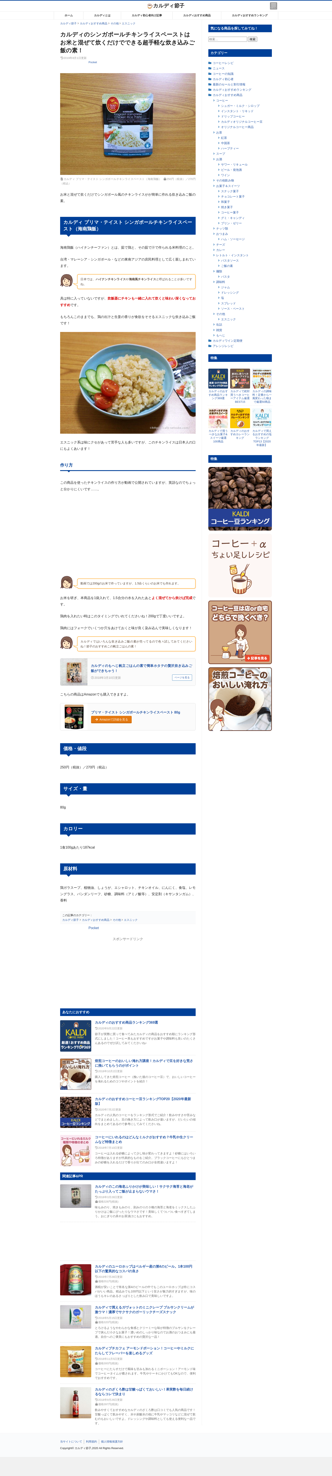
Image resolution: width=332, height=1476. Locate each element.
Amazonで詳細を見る (111, 719)
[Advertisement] (166, 1466)
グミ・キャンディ (233, 218)
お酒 (219, 159)
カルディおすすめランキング (250, 15)
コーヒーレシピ (223, 63)
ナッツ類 (222, 228)
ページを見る (182, 677)
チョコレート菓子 (233, 196)
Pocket (93, 62)
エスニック (228, 319)
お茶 (219, 132)
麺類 (219, 271)
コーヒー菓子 (230, 212)
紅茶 (224, 137)
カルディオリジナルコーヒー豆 (242, 121)
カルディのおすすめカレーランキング (240, 434)
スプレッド (228, 303)
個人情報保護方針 (112, 1441)
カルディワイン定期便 (227, 340)
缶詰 (219, 324)
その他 (220, 314)
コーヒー (222, 100)
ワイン (225, 175)
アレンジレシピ (223, 346)
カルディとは (102, 15)
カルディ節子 (166, 5)
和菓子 (225, 201)
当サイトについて (71, 1441)
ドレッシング (230, 292)
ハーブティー (230, 148)
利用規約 (91, 1441)
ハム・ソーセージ (233, 239)
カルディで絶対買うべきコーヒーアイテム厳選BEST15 (240, 397)
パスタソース (230, 260)
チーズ (220, 244)
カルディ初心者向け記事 (147, 15)
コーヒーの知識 (223, 73)
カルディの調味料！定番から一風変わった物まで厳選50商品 (262, 397)
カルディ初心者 (223, 79)
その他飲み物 (225, 180)
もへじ (220, 335)
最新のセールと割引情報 (229, 84)
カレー (220, 250)
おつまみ (222, 234)
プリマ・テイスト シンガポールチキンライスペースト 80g (135, 712)
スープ (220, 153)
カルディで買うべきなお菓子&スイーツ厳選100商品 (218, 436)
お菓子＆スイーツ (228, 186)
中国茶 (225, 143)
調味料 (220, 282)
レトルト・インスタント (232, 255)
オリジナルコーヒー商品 (237, 127)
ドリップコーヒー (233, 116)
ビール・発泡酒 (231, 169)
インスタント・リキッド (237, 111)
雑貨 (219, 330)
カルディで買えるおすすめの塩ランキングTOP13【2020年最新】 (262, 438)
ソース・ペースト (233, 308)
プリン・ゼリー (231, 223)
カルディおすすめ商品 (197, 15)
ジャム (225, 287)
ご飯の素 (227, 266)
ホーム (69, 15)
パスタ (225, 276)
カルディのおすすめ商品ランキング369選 (126, 1022)
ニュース (219, 68)
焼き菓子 (227, 207)
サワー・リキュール (234, 164)
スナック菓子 (230, 191)
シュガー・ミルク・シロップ (240, 105)
